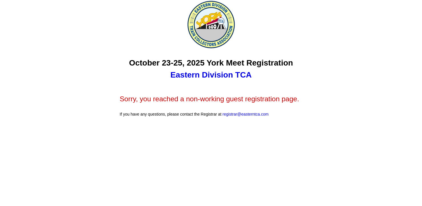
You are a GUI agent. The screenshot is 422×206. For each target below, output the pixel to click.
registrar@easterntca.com (245, 114)
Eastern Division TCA (211, 74)
